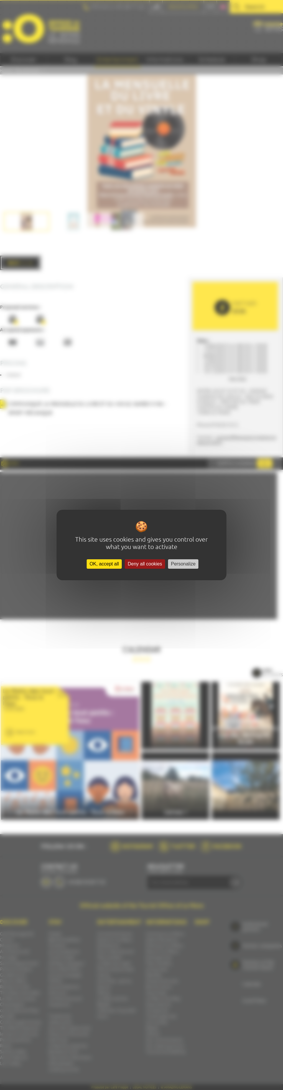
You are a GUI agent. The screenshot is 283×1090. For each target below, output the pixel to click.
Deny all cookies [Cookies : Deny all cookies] (145, 563)
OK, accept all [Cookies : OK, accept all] (104, 563)
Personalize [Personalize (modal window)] (183, 563)
